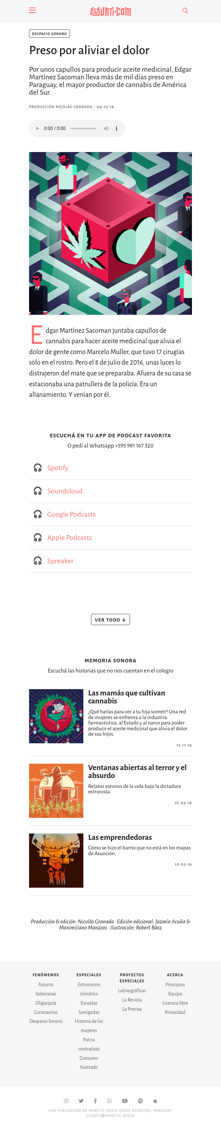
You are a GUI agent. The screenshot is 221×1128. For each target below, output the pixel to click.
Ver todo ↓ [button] (110, 619)
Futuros (45, 984)
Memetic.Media (103, 1110)
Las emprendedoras (120, 837)
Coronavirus (46, 1012)
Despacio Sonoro (49, 33)
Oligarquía (46, 1003)
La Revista (132, 999)
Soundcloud (65, 491)
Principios (175, 984)
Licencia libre (175, 1003)
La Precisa (132, 1009)
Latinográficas (132, 990)
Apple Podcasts (69, 538)
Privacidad (175, 1012)
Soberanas (45, 993)
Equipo (175, 993)
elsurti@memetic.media (110, 1115)
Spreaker (60, 561)
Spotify (58, 468)
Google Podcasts (71, 514)
